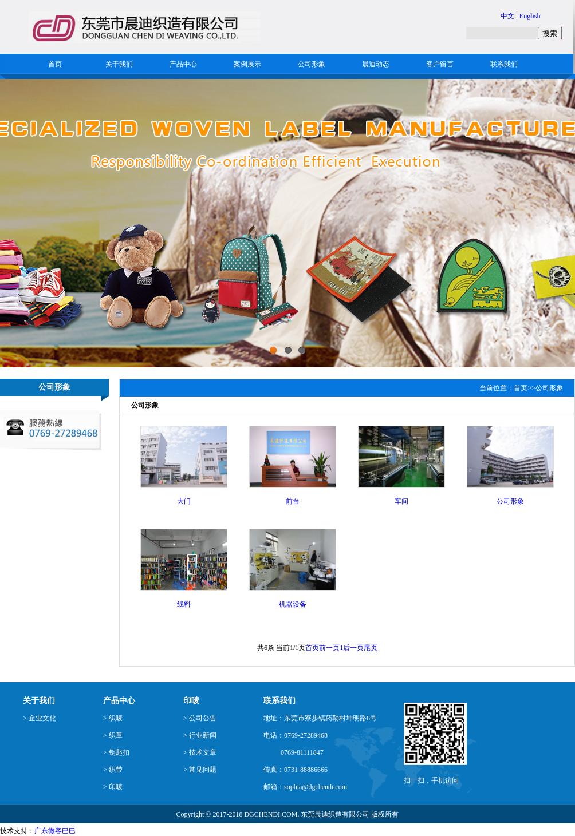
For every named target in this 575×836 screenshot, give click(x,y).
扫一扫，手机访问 (431, 780)
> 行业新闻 (199, 735)
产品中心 (183, 64)
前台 (293, 501)
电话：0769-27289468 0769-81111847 (295, 743)
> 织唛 (113, 718)
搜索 (549, 33)
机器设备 (292, 604)
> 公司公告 (199, 718)
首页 (55, 64)
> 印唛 (113, 787)
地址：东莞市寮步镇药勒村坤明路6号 (320, 718)
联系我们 (504, 64)
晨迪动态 (375, 64)
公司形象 (311, 64)
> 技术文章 (199, 752)
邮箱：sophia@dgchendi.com (305, 787)
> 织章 (113, 735)
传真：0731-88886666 (295, 770)
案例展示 (247, 64)
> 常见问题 (199, 770)
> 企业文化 (39, 718)
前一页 (329, 648)
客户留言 (440, 64)
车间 (401, 501)
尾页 (370, 648)
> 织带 (113, 770)
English (530, 16)
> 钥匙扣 (116, 752)
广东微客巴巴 (55, 831)
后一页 (353, 648)
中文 (507, 16)
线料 (184, 604)
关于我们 (119, 64)
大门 (184, 501)
